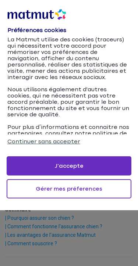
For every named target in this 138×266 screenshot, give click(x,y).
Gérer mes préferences (69, 189)
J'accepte (69, 166)
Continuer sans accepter (43, 142)
